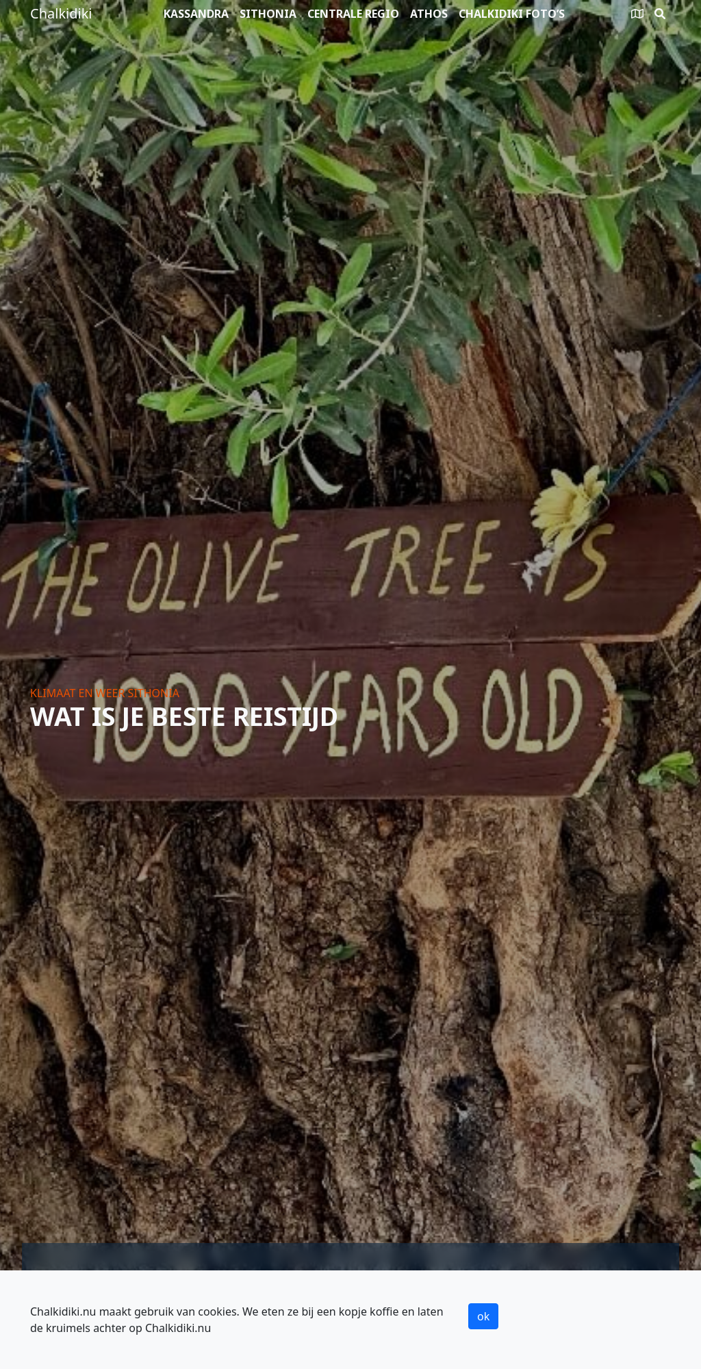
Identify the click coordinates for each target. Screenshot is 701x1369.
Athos (429, 13)
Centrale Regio (353, 13)
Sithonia (268, 13)
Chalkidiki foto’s (512, 13)
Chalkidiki (61, 13)
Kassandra (196, 13)
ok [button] (483, 1316)
